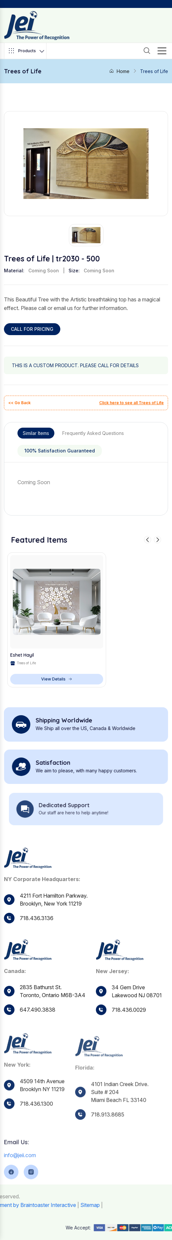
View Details (56, 679)
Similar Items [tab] (36, 433)
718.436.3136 (36, 918)
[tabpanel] (86, 482)
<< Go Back (19, 402)
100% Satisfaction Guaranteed (59, 450)
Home (119, 71)
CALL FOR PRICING (32, 329)
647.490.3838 (37, 1015)
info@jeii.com (20, 1172)
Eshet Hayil (22, 655)
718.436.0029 (129, 1022)
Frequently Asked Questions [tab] (93, 433)
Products (26, 51)
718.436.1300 (36, 1119)
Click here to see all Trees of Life (131, 402)
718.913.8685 (107, 1131)
